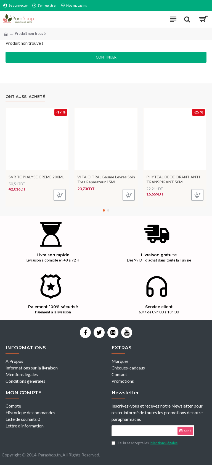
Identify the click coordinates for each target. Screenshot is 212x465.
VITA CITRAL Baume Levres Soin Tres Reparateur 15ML (106, 179)
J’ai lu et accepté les (145, 443)
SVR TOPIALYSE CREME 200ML (36, 177)
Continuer (106, 57)
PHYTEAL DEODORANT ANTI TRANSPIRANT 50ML (173, 179)
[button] (104, 210)
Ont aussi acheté (25, 96)
